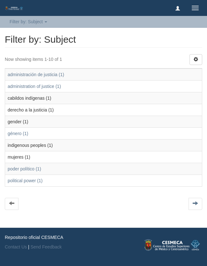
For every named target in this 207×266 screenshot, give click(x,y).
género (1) (18, 133)
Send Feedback (46, 246)
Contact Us (16, 246)
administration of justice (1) (34, 86)
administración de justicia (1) (36, 74)
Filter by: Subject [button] (28, 21)
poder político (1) (24, 168)
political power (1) (25, 180)
